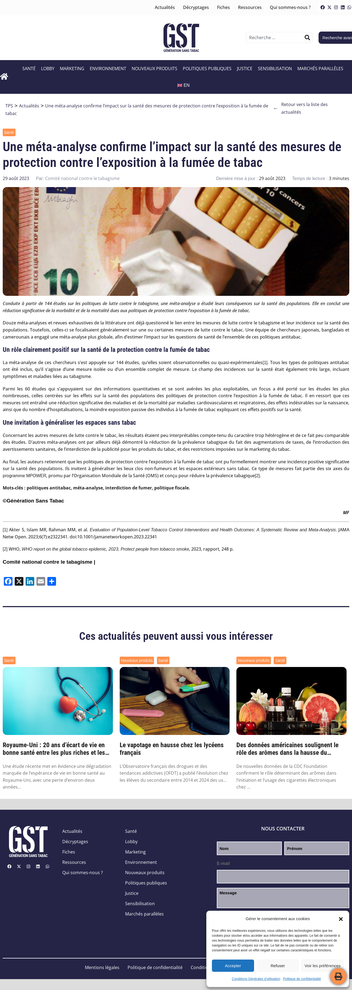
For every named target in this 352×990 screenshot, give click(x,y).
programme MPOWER (24, 475)
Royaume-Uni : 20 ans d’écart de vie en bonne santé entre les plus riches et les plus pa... (54, 749)
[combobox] (275, 37)
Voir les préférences (322, 965)
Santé (29, 69)
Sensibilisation (275, 69)
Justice (244, 69)
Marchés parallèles (320, 69)
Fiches (223, 7)
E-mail (223, 863)
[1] (265, 362)
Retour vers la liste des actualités (300, 108)
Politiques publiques (207, 69)
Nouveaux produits (154, 69)
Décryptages (196, 7)
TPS (9, 106)
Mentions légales (102, 967)
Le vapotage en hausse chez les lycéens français (172, 749)
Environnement (108, 69)
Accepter (233, 965)
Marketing (72, 69)
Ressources (250, 7)
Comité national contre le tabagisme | (49, 562)
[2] (257, 475)
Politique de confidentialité (302, 979)
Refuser (278, 965)
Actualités (165, 7)
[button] (341, 919)
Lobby (47, 69)
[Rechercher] (307, 37)
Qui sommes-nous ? (290, 7)
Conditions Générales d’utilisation (256, 979)
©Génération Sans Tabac (33, 501)
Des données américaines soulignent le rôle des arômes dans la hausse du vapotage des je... (287, 749)
